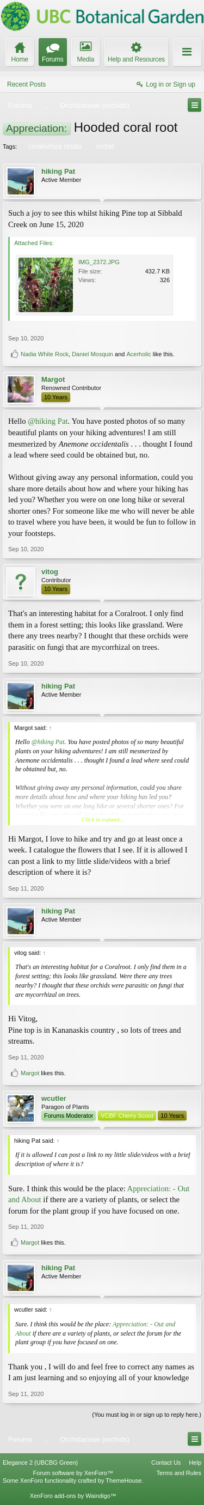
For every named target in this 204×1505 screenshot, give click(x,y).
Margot (53, 379)
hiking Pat (58, 171)
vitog (49, 572)
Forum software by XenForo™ (73, 1473)
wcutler (53, 1098)
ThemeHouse (123, 1480)
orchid (104, 146)
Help (195, 1462)
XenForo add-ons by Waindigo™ (73, 1495)
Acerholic (138, 354)
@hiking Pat (47, 421)
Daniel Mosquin (92, 354)
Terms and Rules (178, 1473)
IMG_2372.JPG (99, 262)
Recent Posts (26, 84)
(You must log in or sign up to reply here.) (146, 1414)
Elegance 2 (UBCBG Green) (40, 1462)
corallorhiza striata (54, 146)
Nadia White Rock (45, 354)
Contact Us (166, 1462)
